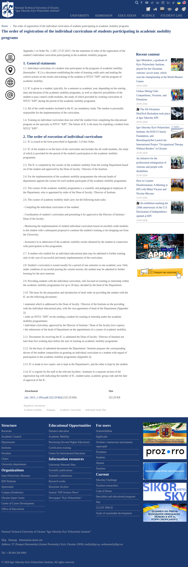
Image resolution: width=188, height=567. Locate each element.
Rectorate (6, 431)
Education (127, 15)
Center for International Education (67, 453)
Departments (8, 442)
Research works (57, 481)
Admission (104, 15)
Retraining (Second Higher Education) (69, 442)
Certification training (60, 447)
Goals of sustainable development (114, 513)
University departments (13, 464)
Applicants (102, 436)
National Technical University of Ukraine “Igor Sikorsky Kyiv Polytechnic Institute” (37, 9)
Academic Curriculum (70, 410)
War (98, 502)
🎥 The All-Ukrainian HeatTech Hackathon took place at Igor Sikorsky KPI (153, 113)
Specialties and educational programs (115, 496)
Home (4, 26)
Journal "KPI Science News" (64, 492)
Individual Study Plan (95, 410)
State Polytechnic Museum (15, 475)
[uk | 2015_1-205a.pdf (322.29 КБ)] (44, 397)
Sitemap (12, 540)
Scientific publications (60, 470)
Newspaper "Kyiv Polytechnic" (65, 497)
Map (3, 540)
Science (148, 15)
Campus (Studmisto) (12, 492)
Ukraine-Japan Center (13, 497)
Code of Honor (104, 491)
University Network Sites (62, 464)
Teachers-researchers (107, 485)
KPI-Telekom (8, 481)
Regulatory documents (34, 405)
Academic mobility (33, 410)
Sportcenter (7, 486)
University (79, 15)
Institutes (6, 447)
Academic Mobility (59, 436)
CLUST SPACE (104, 507)
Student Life (171, 15)
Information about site (30, 540)
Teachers (100, 468)
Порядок (51, 410)
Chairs (4, 458)
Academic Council (11, 436)
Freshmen (101, 452)
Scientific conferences (60, 475)
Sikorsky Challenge (106, 480)
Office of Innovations (12, 509)
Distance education (59, 431)
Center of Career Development (17, 503)
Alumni (100, 463)
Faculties (6, 453)
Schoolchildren (104, 431)
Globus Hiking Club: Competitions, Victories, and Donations (151, 95)
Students (100, 457)
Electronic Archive (59, 486)
